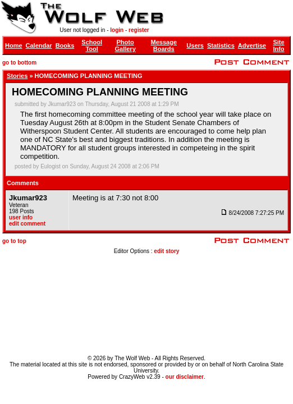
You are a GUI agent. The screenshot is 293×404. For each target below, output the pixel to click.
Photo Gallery (125, 45)
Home (13, 45)
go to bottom (19, 62)
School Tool (91, 45)
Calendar (39, 45)
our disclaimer (185, 377)
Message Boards (164, 45)
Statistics (221, 45)
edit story (166, 251)
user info (21, 217)
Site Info (278, 45)
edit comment (27, 224)
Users (195, 45)
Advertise (252, 45)
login (116, 30)
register (139, 30)
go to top (14, 241)
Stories (17, 75)
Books (65, 45)
